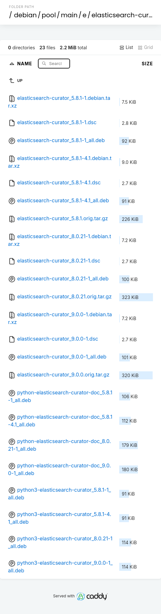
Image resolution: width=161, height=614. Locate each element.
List (126, 47)
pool (49, 15)
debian (25, 15)
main (69, 15)
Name (25, 63)
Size (147, 63)
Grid (145, 47)
